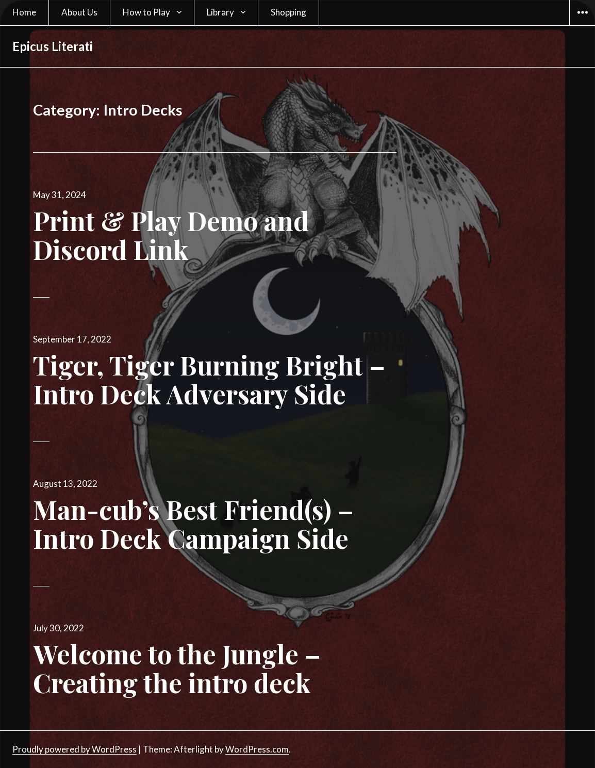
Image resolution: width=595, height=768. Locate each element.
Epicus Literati (52, 46)
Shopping (288, 12)
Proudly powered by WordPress (74, 749)
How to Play (146, 12)
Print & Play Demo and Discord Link (171, 235)
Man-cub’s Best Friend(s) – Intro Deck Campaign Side (193, 523)
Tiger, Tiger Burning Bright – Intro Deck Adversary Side (209, 379)
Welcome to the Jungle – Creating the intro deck (177, 668)
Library (220, 12)
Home (24, 12)
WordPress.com (257, 749)
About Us (79, 12)
